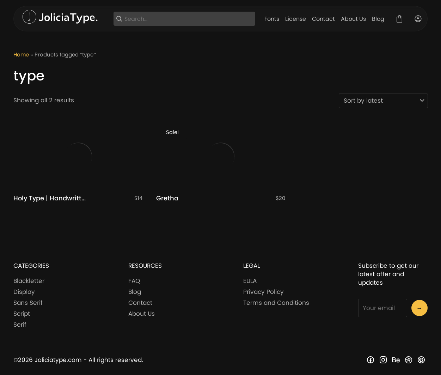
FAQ (134, 281)
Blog (378, 19)
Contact (323, 19)
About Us (353, 19)
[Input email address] (382, 308)
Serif (19, 324)
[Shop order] (383, 100)
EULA (250, 281)
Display (24, 292)
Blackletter (28, 281)
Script (21, 313)
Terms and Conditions (276, 302)
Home (21, 54)
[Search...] (188, 18)
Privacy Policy (263, 292)
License (295, 19)
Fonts (271, 19)
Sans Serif (28, 302)
